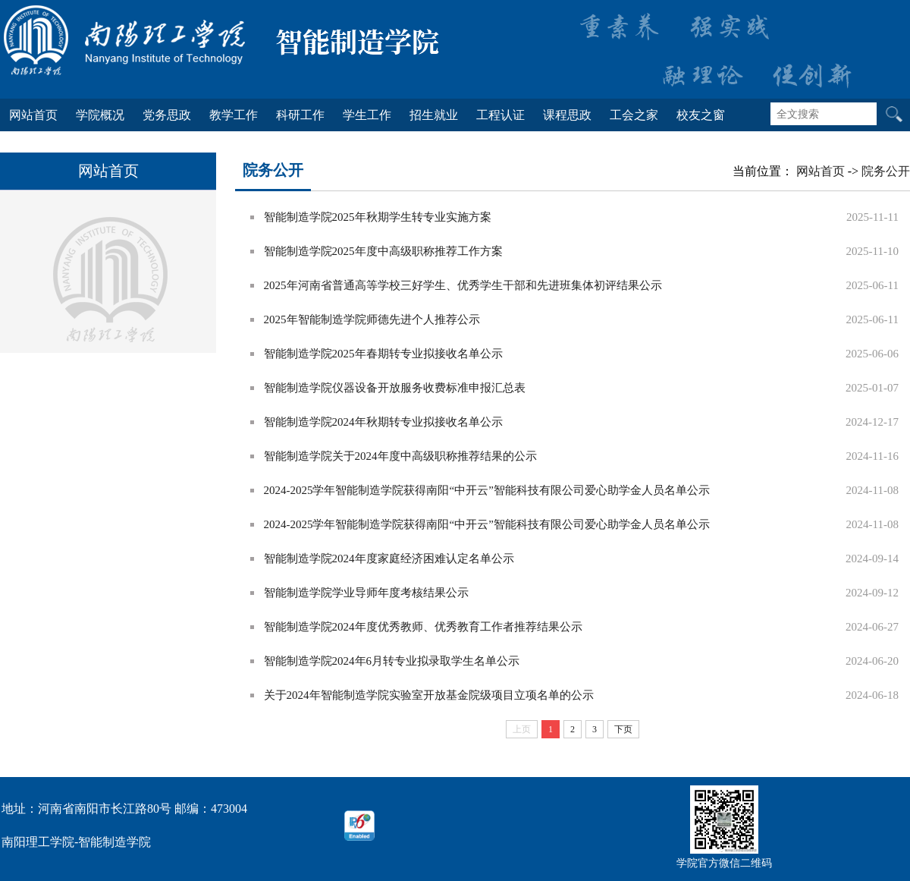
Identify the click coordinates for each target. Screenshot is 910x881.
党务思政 (167, 115)
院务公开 (885, 171)
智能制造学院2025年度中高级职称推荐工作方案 (383, 251)
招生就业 (434, 115)
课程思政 (567, 115)
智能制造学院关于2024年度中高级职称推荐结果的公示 (400, 456)
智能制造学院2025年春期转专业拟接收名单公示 (383, 354)
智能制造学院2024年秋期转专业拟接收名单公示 (383, 422)
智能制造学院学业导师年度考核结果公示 (366, 593)
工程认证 (500, 115)
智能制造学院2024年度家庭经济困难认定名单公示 (389, 558)
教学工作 (233, 115)
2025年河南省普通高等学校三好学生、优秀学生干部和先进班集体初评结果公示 (463, 285)
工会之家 (634, 115)
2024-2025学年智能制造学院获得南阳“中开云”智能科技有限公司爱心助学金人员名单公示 (487, 490)
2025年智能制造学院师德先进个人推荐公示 (372, 319)
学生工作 (367, 115)
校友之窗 (700, 115)
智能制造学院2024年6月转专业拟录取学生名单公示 (392, 661)
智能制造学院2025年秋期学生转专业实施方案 (377, 217)
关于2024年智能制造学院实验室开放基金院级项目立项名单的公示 (429, 695)
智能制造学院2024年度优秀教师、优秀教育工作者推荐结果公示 (423, 627)
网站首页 (33, 115)
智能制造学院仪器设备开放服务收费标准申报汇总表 (395, 388)
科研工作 (300, 115)
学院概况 (100, 115)
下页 (623, 729)
